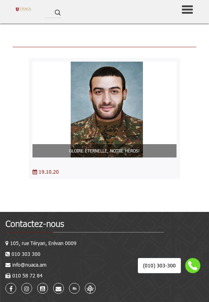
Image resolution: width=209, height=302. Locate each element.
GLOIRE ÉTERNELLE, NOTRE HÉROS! (104, 150)
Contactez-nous (34, 223)
